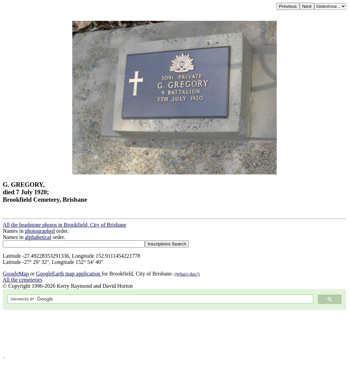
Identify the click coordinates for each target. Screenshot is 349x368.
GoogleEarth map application (69, 274)
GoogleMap (16, 274)
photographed (40, 231)
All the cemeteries (22, 280)
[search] (159, 299)
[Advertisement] (174, 333)
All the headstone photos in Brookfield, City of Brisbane (64, 225)
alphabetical (38, 237)
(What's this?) (187, 274)
